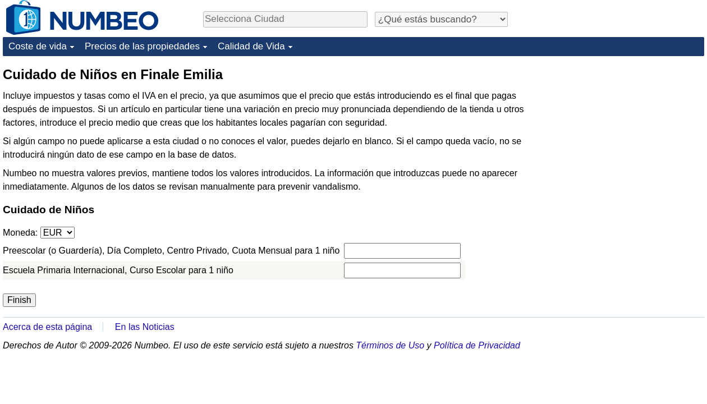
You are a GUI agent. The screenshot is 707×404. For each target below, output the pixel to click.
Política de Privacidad (477, 345)
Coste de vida (37, 46)
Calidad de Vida (251, 46)
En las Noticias (145, 327)
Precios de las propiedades (142, 46)
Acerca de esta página (47, 327)
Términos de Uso (390, 345)
